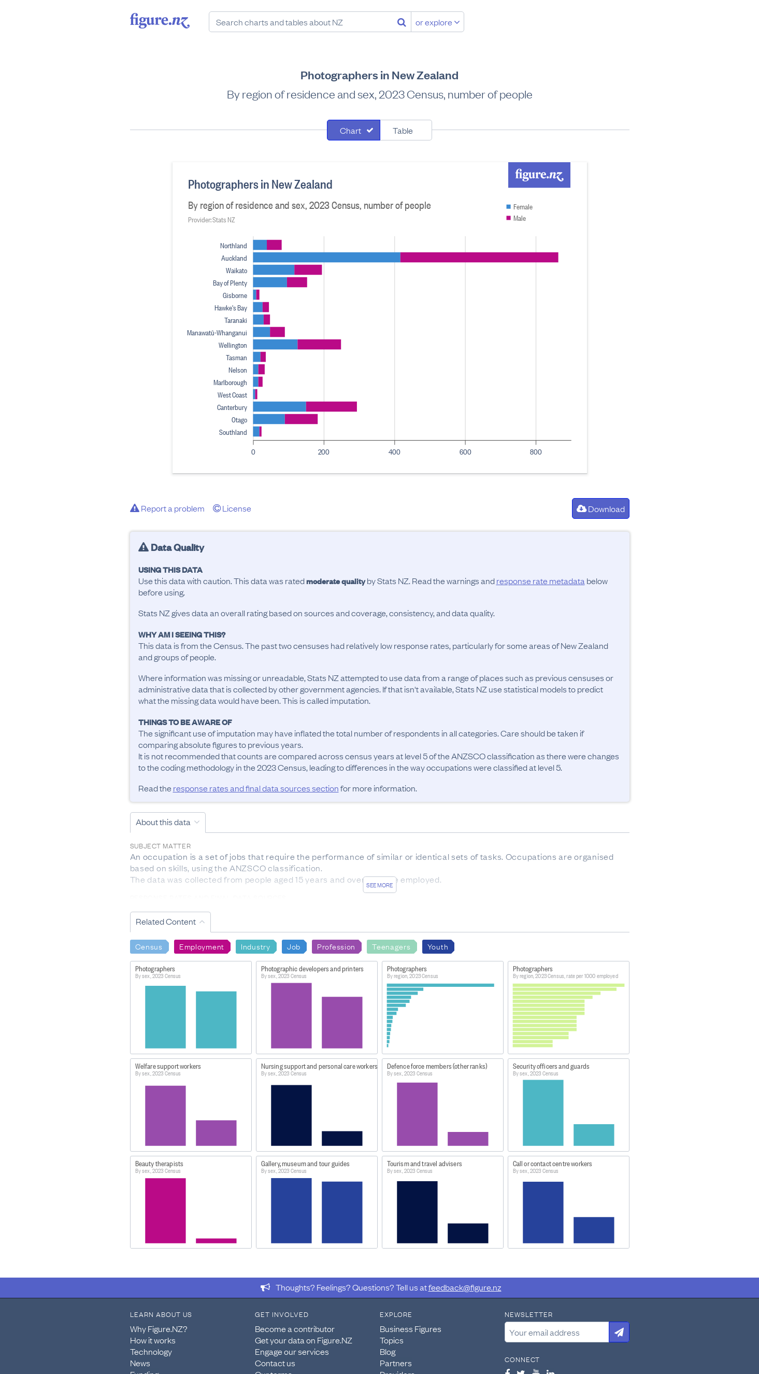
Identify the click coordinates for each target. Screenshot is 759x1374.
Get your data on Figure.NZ (303, 1339)
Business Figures (410, 1328)
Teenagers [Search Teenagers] (391, 946)
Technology (151, 1351)
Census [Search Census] (149, 946)
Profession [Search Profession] (336, 946)
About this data (163, 821)
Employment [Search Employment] (201, 946)
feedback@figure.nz (465, 1287)
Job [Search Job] (293, 946)
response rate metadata (540, 580)
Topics (392, 1339)
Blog (387, 1351)
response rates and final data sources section (256, 788)
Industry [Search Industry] (255, 946)
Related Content (166, 921)
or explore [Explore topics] (438, 21)
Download (601, 508)
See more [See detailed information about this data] (379, 884)
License (232, 508)
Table (403, 130)
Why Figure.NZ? (159, 1328)
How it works (153, 1339)
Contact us (275, 1362)
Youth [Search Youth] (438, 946)
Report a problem (167, 508)
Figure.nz (160, 21)
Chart (350, 130)
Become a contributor (295, 1328)
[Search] (402, 21)
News (140, 1362)
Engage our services (292, 1351)
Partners (396, 1362)
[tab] (353, 130)
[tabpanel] (380, 317)
